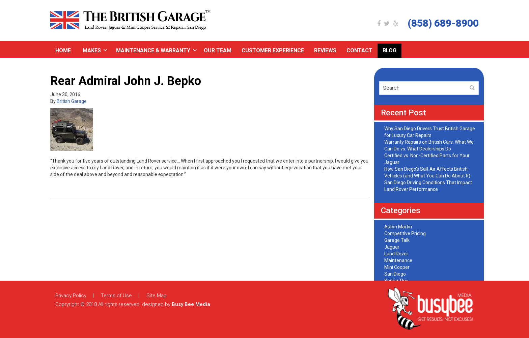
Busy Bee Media (191, 304)
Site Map (156, 295)
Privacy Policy (70, 295)
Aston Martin (398, 226)
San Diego (395, 274)
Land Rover (396, 253)
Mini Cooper (397, 267)
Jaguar (391, 247)
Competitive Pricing (405, 233)
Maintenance (398, 260)
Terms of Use (116, 295)
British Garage (72, 101)
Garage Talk (397, 240)
